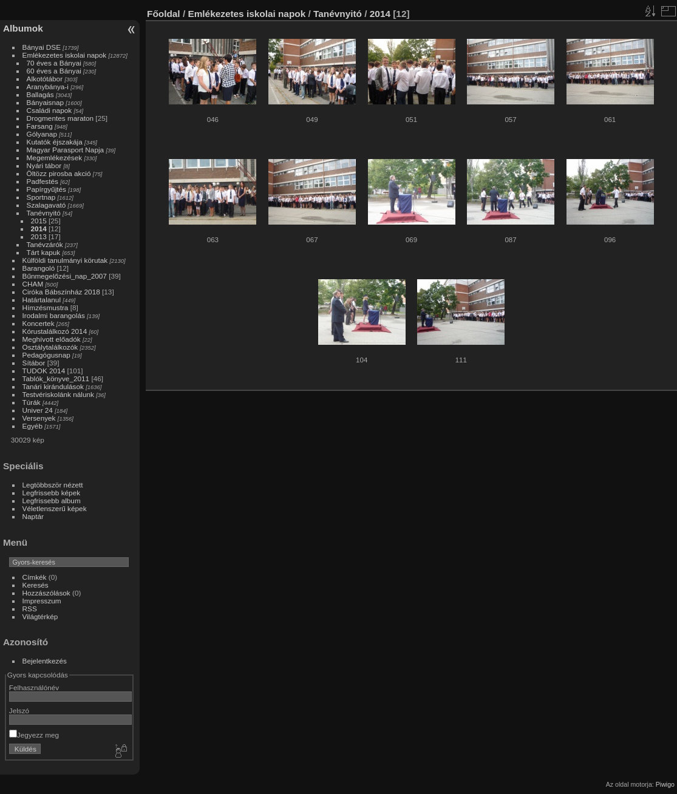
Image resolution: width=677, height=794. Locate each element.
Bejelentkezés (44, 661)
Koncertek (38, 323)
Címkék (34, 577)
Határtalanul (41, 300)
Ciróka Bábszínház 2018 (61, 292)
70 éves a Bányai (54, 63)
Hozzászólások (46, 593)
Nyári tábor (44, 165)
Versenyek (39, 418)
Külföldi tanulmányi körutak (65, 260)
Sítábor (34, 363)
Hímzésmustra (45, 307)
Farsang (40, 126)
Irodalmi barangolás (53, 315)
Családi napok (49, 110)
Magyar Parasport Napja (65, 150)
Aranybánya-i (48, 86)
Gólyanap (42, 134)
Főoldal (163, 13)
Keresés (35, 585)
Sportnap (41, 197)
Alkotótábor (45, 79)
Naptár (33, 516)
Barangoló (38, 268)
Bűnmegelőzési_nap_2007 (64, 276)
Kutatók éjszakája (55, 142)
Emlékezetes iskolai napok (64, 55)
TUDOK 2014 (44, 371)
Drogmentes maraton (60, 118)
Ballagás (40, 94)
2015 (39, 221)
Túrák (31, 402)
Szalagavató (46, 205)
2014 (39, 228)
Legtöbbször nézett (52, 485)
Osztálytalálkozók (50, 347)
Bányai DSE (41, 47)
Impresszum (41, 601)
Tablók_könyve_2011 (56, 378)
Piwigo (665, 784)
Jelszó (19, 710)
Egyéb (32, 426)
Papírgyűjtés (46, 189)
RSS (29, 608)
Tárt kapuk (44, 252)
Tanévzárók (45, 244)
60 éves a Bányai (54, 71)
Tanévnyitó (44, 213)
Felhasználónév (34, 687)
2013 (39, 236)
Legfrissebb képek (51, 493)
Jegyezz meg (34, 735)
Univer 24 (37, 410)
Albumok (23, 28)
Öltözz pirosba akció (59, 173)
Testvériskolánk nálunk (58, 394)
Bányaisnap (45, 102)
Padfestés (42, 181)
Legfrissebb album (51, 500)
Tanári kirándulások (53, 386)
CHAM (33, 284)
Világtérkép (40, 616)
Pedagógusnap (46, 355)
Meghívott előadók (51, 339)
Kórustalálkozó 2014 (54, 331)
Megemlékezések (55, 157)
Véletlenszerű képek (54, 508)
